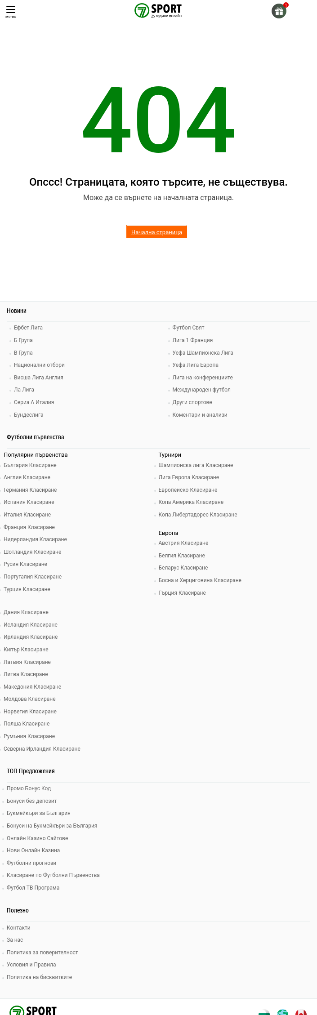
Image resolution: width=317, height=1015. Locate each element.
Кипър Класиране (26, 649)
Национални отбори (39, 365)
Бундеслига (28, 415)
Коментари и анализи (200, 415)
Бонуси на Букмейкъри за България (52, 826)
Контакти (19, 928)
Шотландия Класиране (32, 552)
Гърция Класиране (182, 593)
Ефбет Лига (28, 328)
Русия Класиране (25, 564)
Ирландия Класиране (31, 637)
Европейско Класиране (188, 490)
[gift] (279, 11)
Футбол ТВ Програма (33, 888)
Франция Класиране (29, 527)
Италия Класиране (27, 515)
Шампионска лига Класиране (196, 465)
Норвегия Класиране (30, 711)
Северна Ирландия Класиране (42, 749)
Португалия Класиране (33, 577)
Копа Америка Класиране (191, 502)
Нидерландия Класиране (35, 539)
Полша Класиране (26, 724)
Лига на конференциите (203, 377)
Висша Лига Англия (38, 377)
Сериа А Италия (34, 402)
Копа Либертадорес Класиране (198, 515)
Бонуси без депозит (32, 801)
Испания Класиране (29, 502)
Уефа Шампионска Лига (203, 353)
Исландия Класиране (31, 625)
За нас (15, 940)
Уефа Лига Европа (196, 365)
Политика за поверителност (42, 952)
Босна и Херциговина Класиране (200, 580)
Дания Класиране (26, 612)
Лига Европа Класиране (189, 477)
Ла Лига (24, 390)
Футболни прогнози (31, 863)
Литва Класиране (26, 674)
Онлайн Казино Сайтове (37, 838)
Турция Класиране (27, 589)
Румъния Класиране (29, 736)
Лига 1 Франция (193, 340)
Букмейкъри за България (39, 813)
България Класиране (30, 465)
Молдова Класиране (30, 699)
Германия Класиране (30, 490)
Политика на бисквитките (39, 977)
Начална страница (156, 232)
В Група (23, 353)
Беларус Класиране (183, 568)
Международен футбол (202, 390)
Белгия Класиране (182, 555)
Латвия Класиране (27, 662)
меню (10, 12)
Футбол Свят (189, 328)
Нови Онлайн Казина (33, 850)
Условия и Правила (31, 965)
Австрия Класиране (184, 543)
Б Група (23, 340)
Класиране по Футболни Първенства (53, 875)
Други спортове (192, 402)
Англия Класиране (27, 477)
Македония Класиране (32, 687)
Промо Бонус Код (29, 788)
